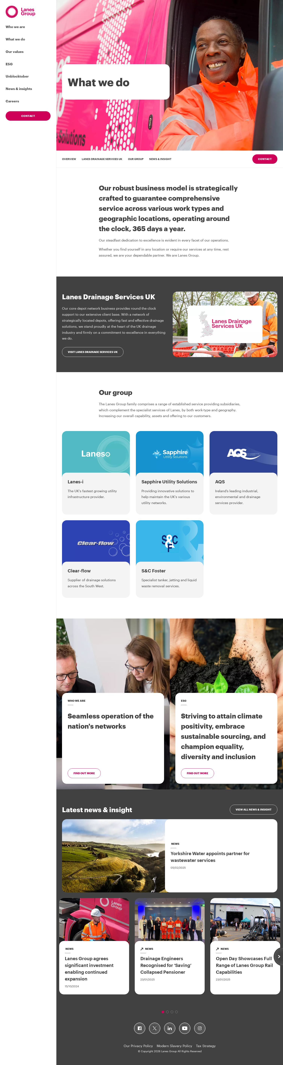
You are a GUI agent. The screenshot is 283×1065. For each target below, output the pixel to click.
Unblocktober (17, 76)
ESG (9, 64)
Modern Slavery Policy (174, 1046)
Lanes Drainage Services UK (102, 159)
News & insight (160, 159)
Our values (14, 52)
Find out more (84, 773)
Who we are (15, 27)
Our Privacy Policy (138, 1046)
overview (69, 159)
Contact (28, 115)
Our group (136, 159)
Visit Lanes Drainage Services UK (93, 351)
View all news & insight (254, 809)
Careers (12, 101)
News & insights (19, 89)
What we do (15, 39)
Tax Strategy (206, 1046)
